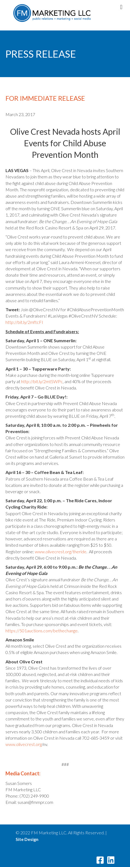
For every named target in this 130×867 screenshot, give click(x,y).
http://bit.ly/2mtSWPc (42, 381)
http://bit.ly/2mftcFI (24, 322)
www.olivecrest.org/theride (60, 551)
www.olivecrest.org (23, 744)
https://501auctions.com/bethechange (41, 630)
